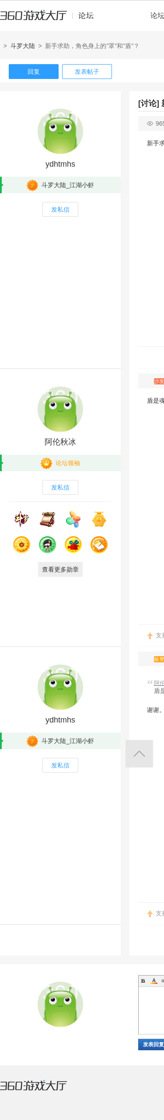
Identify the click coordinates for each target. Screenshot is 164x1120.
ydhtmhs (60, 164)
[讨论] (148, 103)
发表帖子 (87, 71)
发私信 (60, 209)
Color (154, 980)
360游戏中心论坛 (50, 19)
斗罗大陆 (22, 45)
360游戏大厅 (42, 1091)
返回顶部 (139, 753)
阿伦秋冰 (60, 442)
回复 (34, 71)
